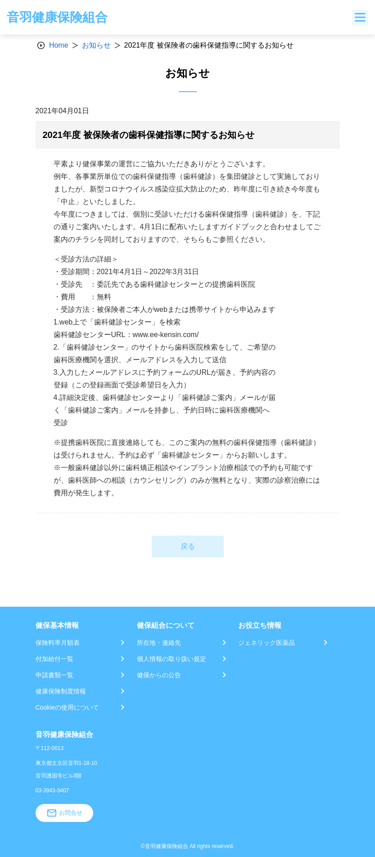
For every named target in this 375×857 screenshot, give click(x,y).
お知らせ (96, 45)
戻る (188, 546)
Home (58, 45)
